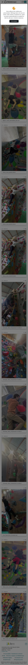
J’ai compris (14, 21)
